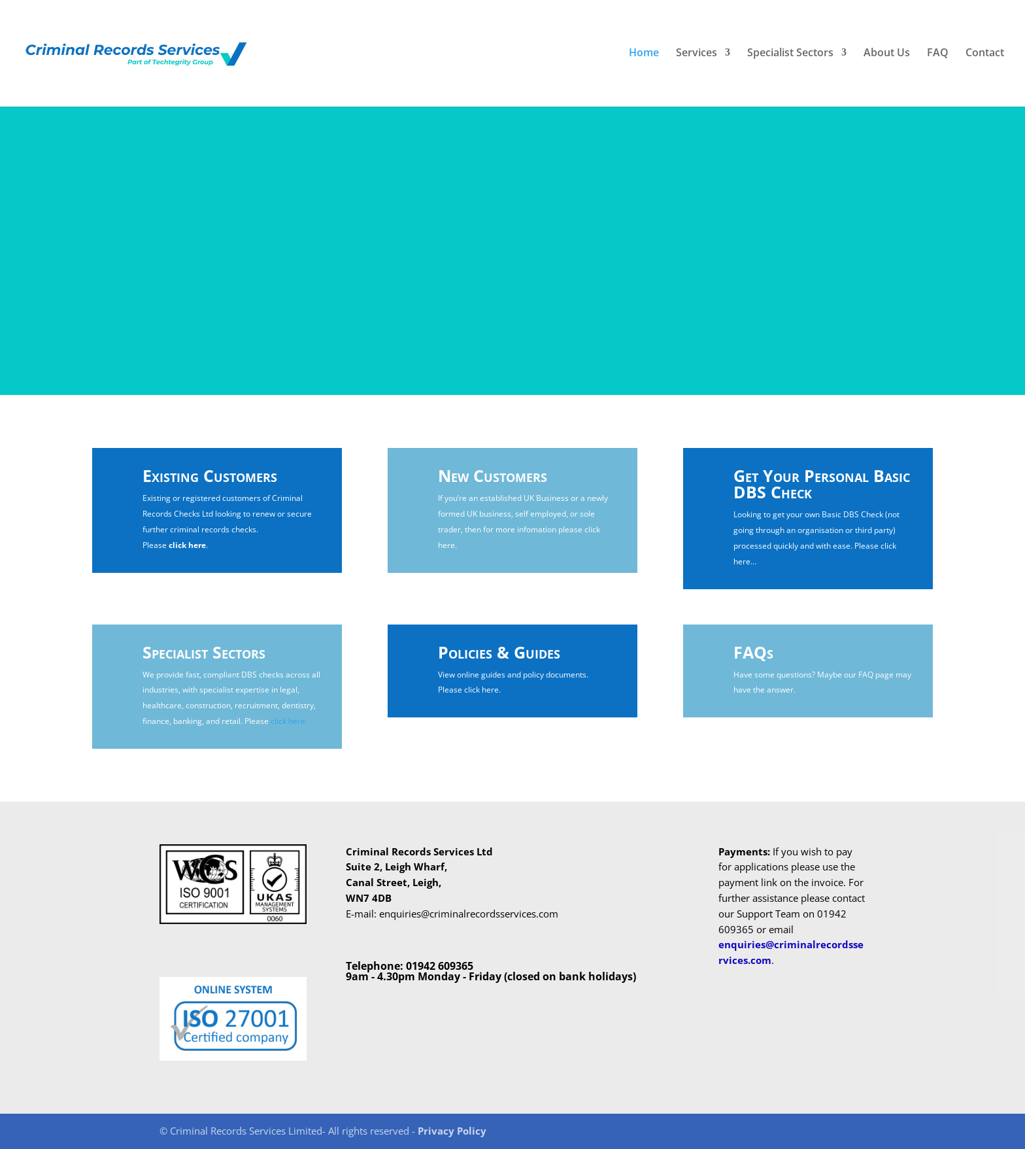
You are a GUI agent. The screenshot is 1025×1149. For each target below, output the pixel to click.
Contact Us (585, 279)
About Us (887, 55)
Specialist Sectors (790, 55)
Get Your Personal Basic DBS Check (821, 483)
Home (644, 55)
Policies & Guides (499, 652)
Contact (985, 55)
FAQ (938, 55)
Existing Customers (210, 475)
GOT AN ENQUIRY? (663, 182)
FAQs (753, 652)
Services (696, 55)
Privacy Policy (452, 1130)
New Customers (492, 475)
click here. (289, 721)
